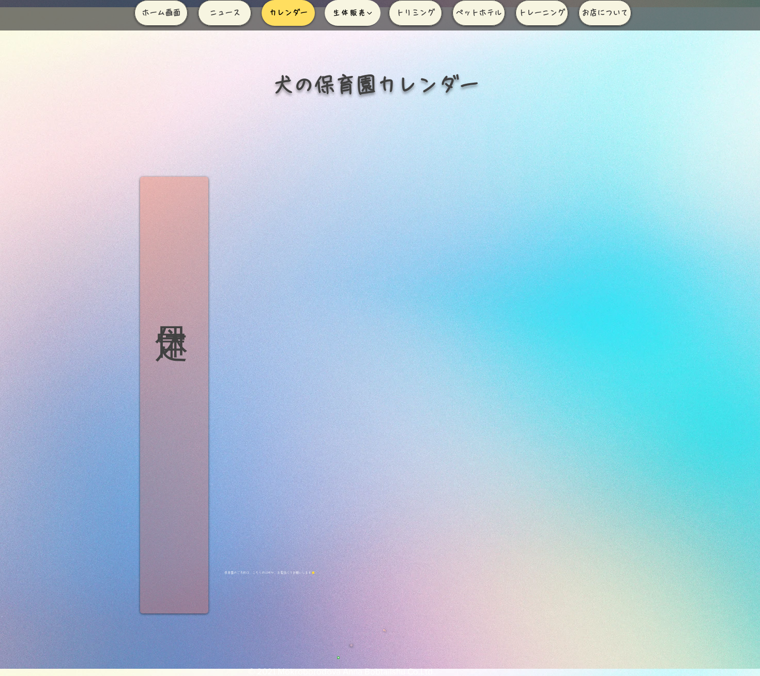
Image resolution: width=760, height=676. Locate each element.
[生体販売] (353, 13)
